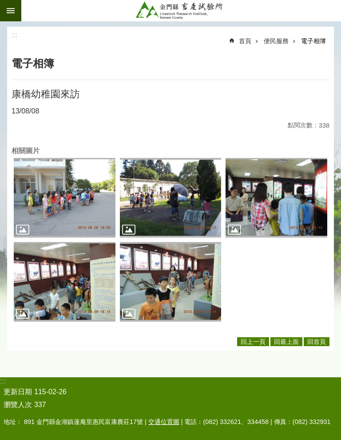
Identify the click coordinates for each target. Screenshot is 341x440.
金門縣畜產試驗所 (181, 10)
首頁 (245, 40)
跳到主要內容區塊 (4, 4)
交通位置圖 (163, 421)
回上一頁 (253, 341)
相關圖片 (26, 150)
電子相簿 (313, 40)
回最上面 (286, 341)
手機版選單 (10, 10)
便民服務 (276, 40)
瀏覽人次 (18, 404)
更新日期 (18, 392)
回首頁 (316, 341)
